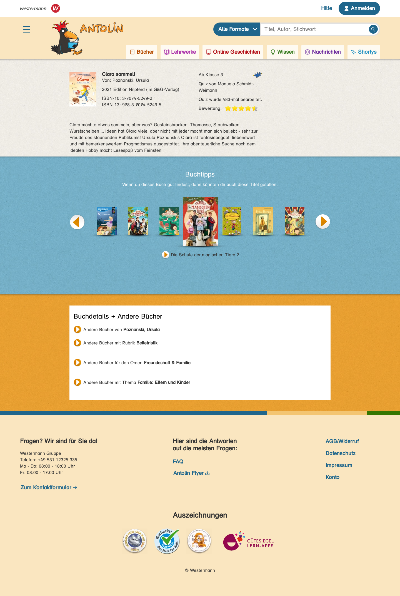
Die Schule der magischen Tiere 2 (205, 254)
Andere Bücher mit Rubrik (120, 343)
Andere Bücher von (121, 329)
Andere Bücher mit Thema (136, 382)
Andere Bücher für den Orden (137, 362)
